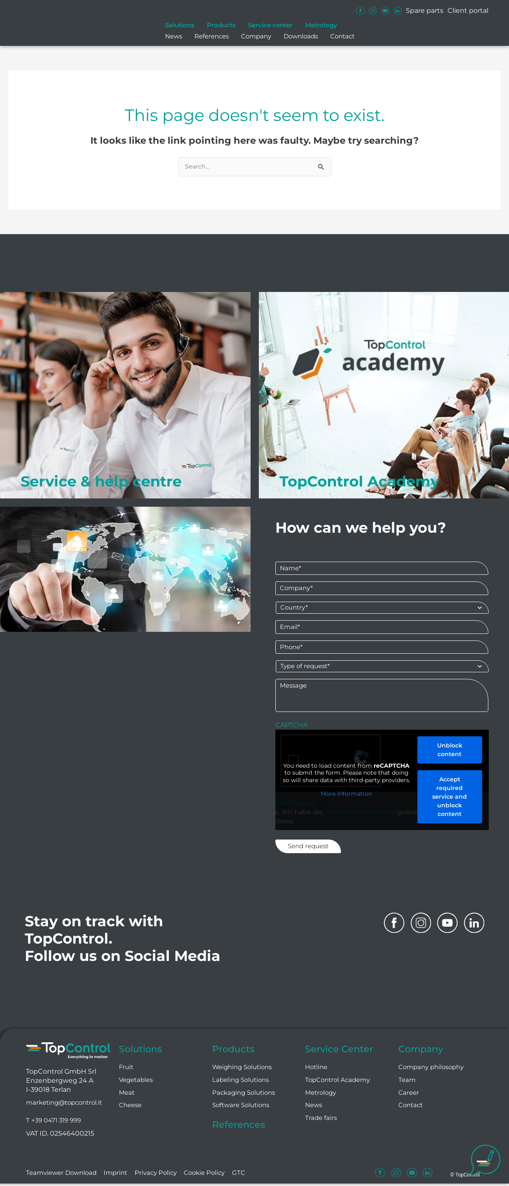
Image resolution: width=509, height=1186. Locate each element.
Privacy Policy (161, 1175)
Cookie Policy (212, 1175)
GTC (247, 1175)
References (211, 36)
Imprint (120, 1175)
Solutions (179, 25)
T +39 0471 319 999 (55, 1123)
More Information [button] (346, 798)
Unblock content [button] (449, 754)
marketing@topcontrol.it (67, 1104)
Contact (342, 36)
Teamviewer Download (64, 1175)
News (173, 36)
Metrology (321, 25)
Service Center (342, 1050)
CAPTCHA (291, 729)
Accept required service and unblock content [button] (449, 801)
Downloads (301, 36)
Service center (270, 25)
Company (256, 36)
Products (221, 25)
